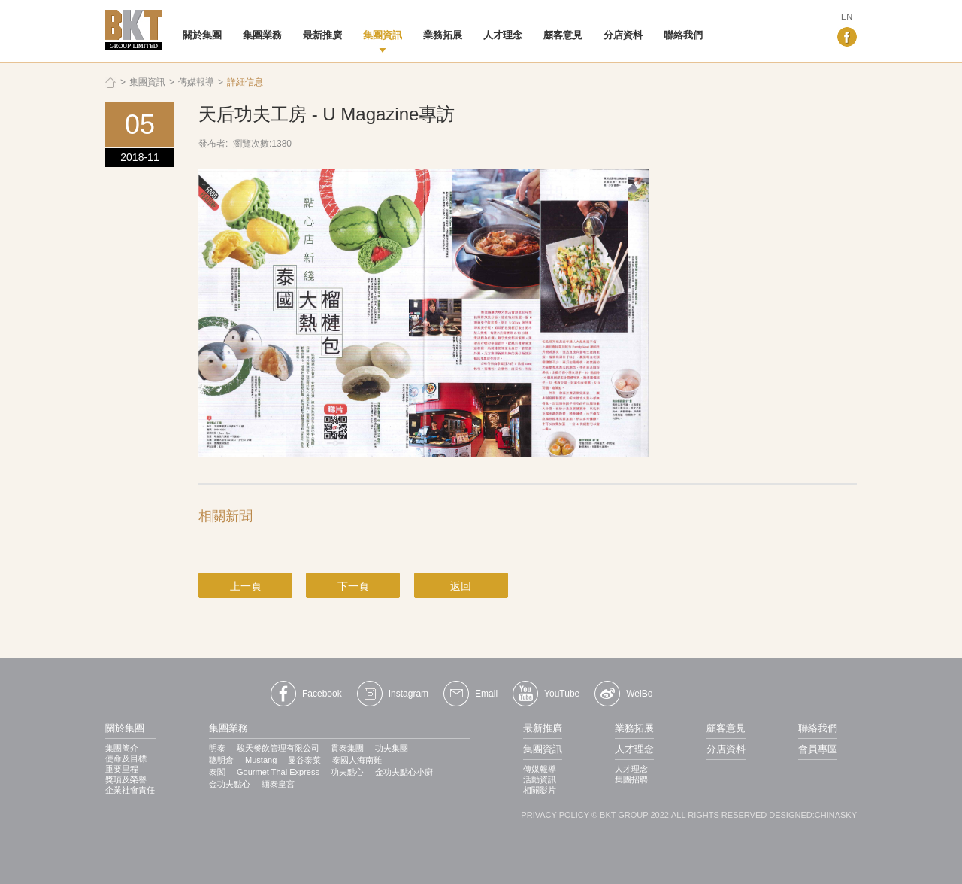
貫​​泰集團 (347, 747)
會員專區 (817, 749)
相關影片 (539, 789)
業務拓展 (442, 35)
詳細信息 (245, 82)
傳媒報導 (196, 82)
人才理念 (502, 35)
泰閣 (217, 771)
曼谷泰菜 (304, 759)
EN (846, 16)
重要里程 (121, 768)
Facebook (322, 693)
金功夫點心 (229, 783)
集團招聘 (631, 779)
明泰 (217, 747)
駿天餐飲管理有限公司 (278, 747)
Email (486, 693)
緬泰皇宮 (278, 783)
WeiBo (639, 693)
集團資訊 (382, 35)
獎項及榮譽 (126, 779)
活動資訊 (539, 779)
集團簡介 (121, 747)
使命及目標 (126, 758)
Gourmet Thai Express (278, 771)
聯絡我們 (683, 35)
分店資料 (623, 35)
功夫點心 (347, 771)
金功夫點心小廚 (404, 771)
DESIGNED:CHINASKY (813, 814)
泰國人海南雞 (357, 759)
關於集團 (202, 35)
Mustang (261, 759)
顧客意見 (562, 35)
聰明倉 (221, 759)
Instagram (408, 693)
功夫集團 (391, 747)
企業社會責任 (130, 789)
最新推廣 (322, 35)
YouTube (561, 693)
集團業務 (262, 35)
